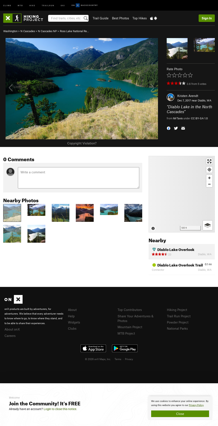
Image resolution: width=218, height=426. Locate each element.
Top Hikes (139, 18)
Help (71, 316)
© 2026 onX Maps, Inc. (98, 359)
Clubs (72, 328)
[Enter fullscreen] (209, 161)
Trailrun (48, 5)
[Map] (182, 194)
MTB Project (126, 333)
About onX (12, 329)
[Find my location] (209, 170)
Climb (7, 5)
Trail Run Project (179, 316)
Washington (10, 31)
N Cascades (27, 31)
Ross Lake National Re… (74, 31)
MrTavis (178, 118)
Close (180, 414)
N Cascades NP (47, 31)
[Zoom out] (209, 184)
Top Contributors (130, 310)
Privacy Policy (196, 405)
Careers (10, 336)
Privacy (129, 359)
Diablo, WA (204, 100)
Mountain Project (130, 327)
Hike (32, 5)
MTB (20, 5)
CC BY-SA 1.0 (199, 118)
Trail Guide (101, 18)
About (72, 310)
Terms (118, 359)
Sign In (207, 18)
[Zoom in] (209, 178)
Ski (63, 5)
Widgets (74, 322)
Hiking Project (177, 310)
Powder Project (177, 322)
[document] (180, 408)
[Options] (207, 225)
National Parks (177, 328)
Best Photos (120, 18)
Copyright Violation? (81, 143)
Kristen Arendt (187, 96)
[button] (169, 127)
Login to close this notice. (60, 409)
